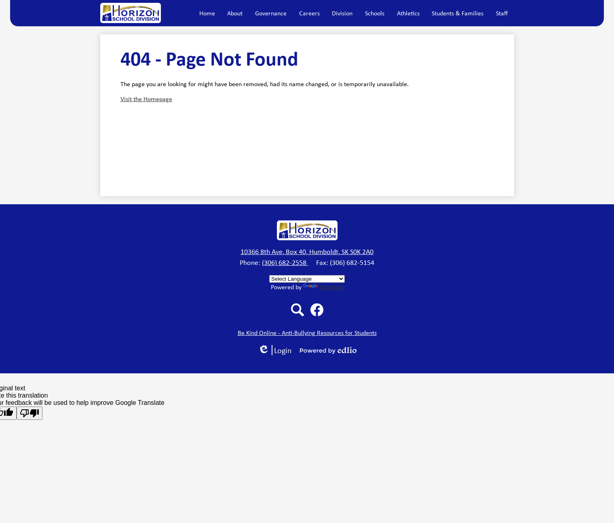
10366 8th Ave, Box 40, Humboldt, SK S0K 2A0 (307, 251)
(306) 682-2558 (285, 262)
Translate (323, 287)
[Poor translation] (29, 413)
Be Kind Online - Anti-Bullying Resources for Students (307, 332)
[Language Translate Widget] (307, 279)
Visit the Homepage (146, 99)
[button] (235, 13)
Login (275, 350)
